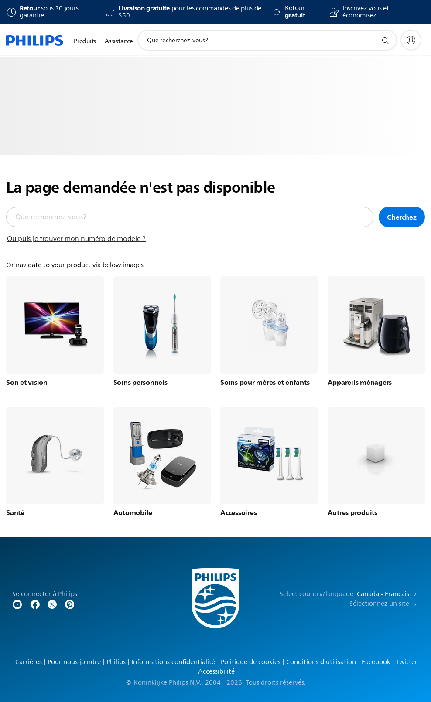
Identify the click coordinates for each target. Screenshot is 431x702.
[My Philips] (410, 40)
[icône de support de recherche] (385, 40)
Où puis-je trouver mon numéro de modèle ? (76, 238)
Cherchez (401, 217)
